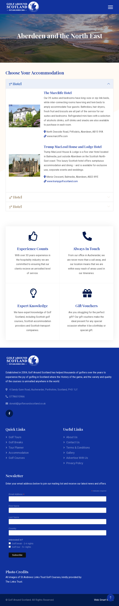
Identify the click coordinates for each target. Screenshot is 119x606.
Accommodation (19, 452)
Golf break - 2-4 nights (22, 543)
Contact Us (73, 442)
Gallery (70, 452)
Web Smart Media (103, 599)
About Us (71, 437)
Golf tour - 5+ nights (21, 547)
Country (12, 528)
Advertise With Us (77, 457)
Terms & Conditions (78, 447)
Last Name (14, 517)
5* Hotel (15, 83)
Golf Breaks (16, 442)
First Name (14, 506)
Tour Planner (16, 447)
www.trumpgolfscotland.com (62, 181)
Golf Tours (15, 437)
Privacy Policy (74, 463)
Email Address (16, 494)
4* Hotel (15, 197)
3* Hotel (15, 206)
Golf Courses (17, 457)
